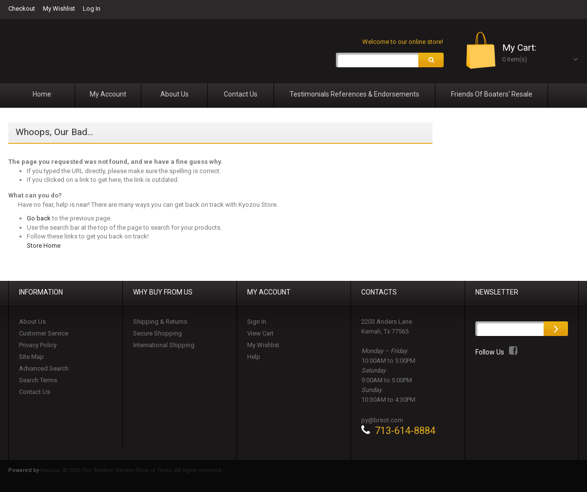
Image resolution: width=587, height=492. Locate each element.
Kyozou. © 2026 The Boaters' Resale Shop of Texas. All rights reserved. (131, 471)
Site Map (31, 357)
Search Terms (38, 380)
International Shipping (164, 345)
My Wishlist (59, 8)
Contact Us (34, 392)
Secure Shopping (157, 333)
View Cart (260, 333)
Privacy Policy (38, 345)
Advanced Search (44, 369)
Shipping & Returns (160, 322)
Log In (91, 8)
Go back (39, 218)
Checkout (21, 8)
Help (253, 357)
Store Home (43, 246)
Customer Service (43, 333)
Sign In (256, 322)
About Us (32, 322)
